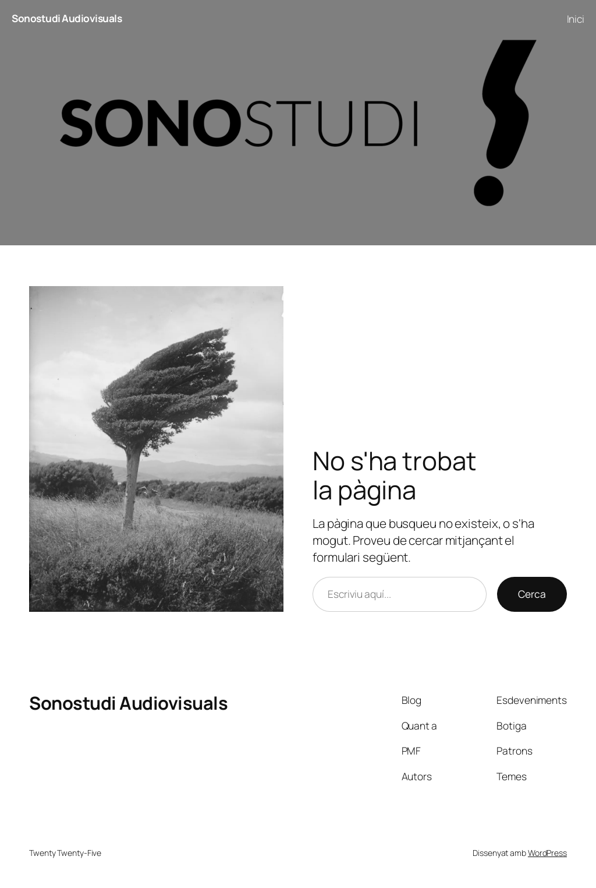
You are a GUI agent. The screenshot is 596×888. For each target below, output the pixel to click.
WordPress (547, 852)
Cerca (532, 594)
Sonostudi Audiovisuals (67, 18)
